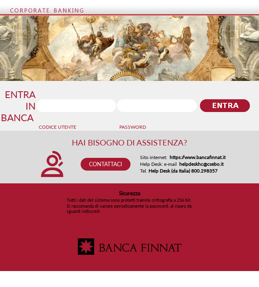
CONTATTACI (105, 164)
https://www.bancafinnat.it (197, 157)
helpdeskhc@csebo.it (201, 164)
